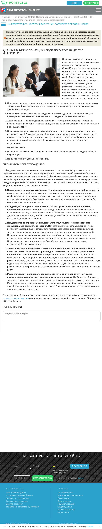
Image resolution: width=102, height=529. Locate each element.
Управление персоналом (17, 498)
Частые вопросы (65, 492)
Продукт (6, 17)
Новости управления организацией (54, 17)
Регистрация (91, 3)
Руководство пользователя (70, 495)
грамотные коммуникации (16, 298)
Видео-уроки (63, 498)
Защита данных (65, 507)
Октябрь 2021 (80, 17)
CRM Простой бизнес (23, 10)
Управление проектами (17, 501)
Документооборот (14, 504)
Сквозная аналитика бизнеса (19, 495)
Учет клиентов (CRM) (23, 17)
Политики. (89, 526)
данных (81, 478)
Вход (74, 3)
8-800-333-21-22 (16, 2)
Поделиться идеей (66, 504)
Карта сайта (63, 512)
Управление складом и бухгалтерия (22, 507)
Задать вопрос (64, 501)
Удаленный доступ (66, 509)
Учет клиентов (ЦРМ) (16, 492)
